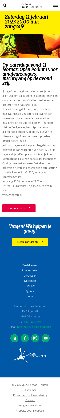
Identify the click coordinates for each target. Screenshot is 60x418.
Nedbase (38, 410)
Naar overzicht (16, 208)
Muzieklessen (30, 265)
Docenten (30, 281)
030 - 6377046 (32, 321)
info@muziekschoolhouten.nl (34, 327)
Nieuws (30, 296)
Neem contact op (27, 242)
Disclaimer (30, 390)
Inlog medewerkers (30, 405)
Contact (30, 400)
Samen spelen (30, 270)
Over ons (30, 286)
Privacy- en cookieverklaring (30, 395)
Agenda (30, 291)
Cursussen (30, 275)
